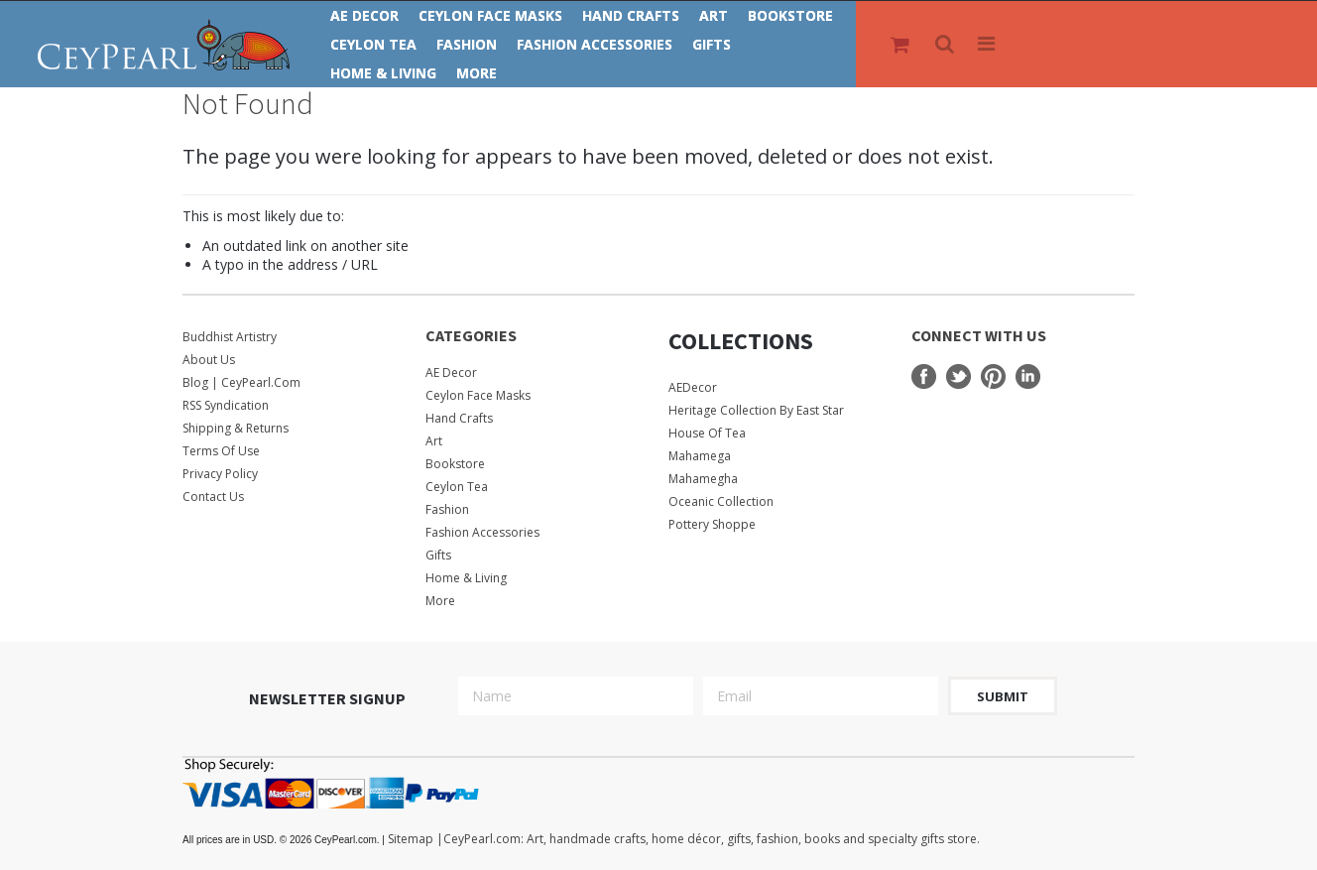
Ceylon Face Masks (490, 15)
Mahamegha (703, 478)
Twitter (958, 376)
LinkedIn (1028, 376)
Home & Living (383, 72)
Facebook (923, 376)
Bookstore (790, 15)
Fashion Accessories (594, 44)
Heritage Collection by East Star (756, 410)
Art (713, 15)
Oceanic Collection (721, 501)
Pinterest (993, 376)
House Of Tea (707, 433)
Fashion (466, 44)
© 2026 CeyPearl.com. (285, 839)
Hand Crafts (630, 15)
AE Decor (364, 15)
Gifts (711, 44)
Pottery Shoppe (712, 524)
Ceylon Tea (373, 44)
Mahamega (699, 455)
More (476, 72)
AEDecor (692, 387)
